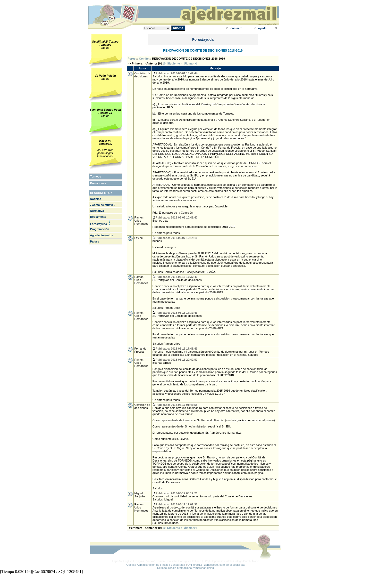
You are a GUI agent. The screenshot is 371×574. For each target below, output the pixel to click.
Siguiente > (175, 63)
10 (163, 63)
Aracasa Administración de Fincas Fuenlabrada (155, 564)
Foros (132, 58)
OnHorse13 (194, 564)
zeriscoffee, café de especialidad (224, 564)
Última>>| (190, 63)
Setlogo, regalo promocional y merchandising (185, 567)
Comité (144, 58)
